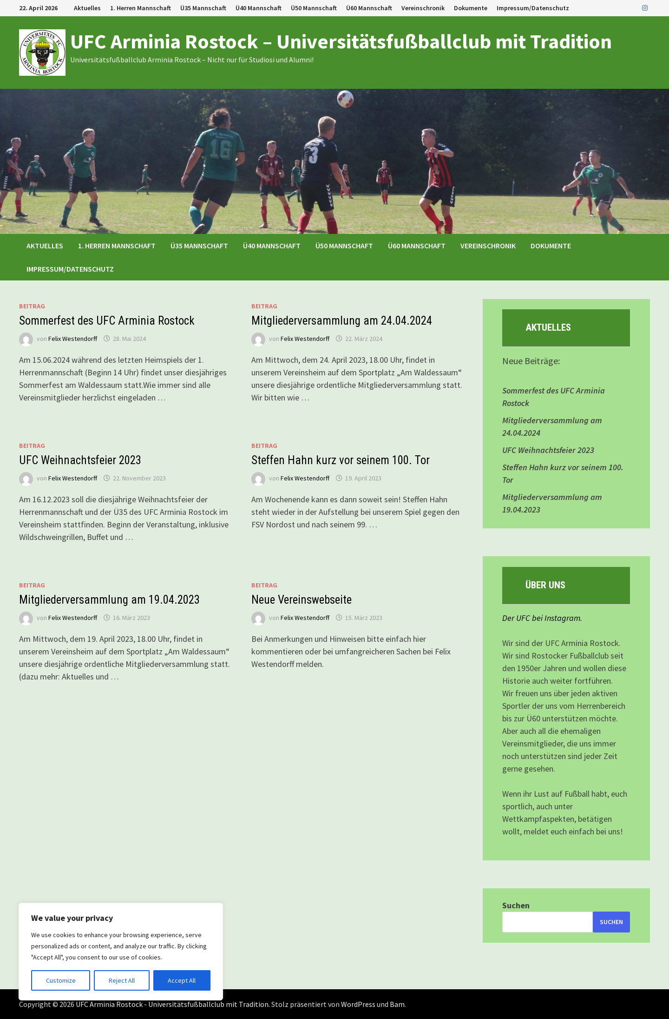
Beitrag (32, 306)
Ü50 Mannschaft (314, 8)
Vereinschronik (423, 8)
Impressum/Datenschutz (533, 8)
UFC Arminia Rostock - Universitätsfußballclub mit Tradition (172, 1004)
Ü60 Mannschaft (369, 8)
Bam (397, 1004)
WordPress (358, 1004)
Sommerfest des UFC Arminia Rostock (107, 320)
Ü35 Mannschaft (203, 8)
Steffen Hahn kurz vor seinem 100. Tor (340, 460)
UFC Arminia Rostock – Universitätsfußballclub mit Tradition (341, 41)
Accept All (182, 980)
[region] (121, 951)
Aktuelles (87, 8)
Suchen (516, 905)
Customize (61, 980)
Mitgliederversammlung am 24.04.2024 (341, 320)
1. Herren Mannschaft (140, 8)
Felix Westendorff (72, 338)
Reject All (122, 980)
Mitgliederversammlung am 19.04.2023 (109, 599)
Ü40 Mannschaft (259, 8)
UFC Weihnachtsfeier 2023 (80, 460)
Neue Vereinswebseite (301, 599)
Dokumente (470, 8)
